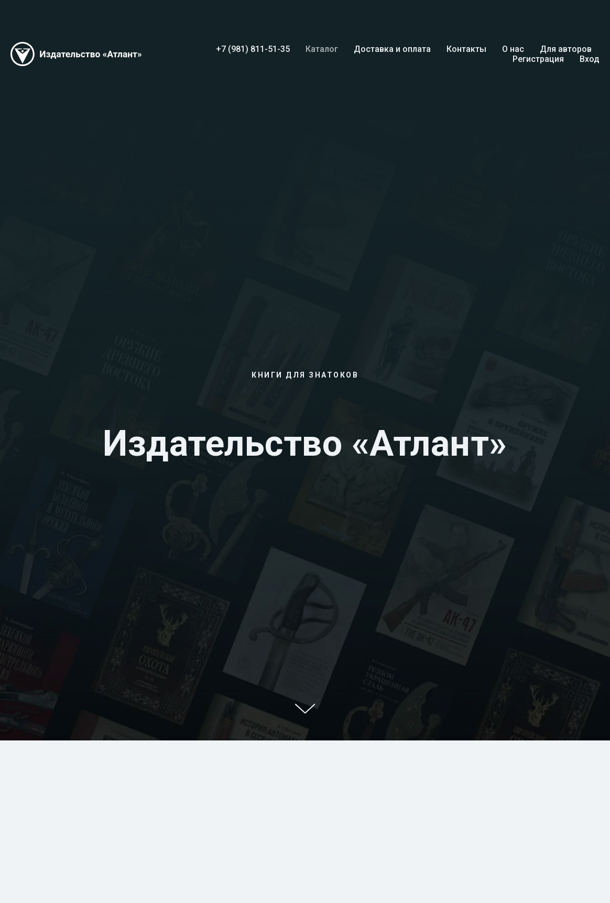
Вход (590, 59)
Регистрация (538, 59)
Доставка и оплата (392, 49)
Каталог (322, 49)
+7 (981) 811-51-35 (253, 49)
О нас (513, 49)
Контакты (466, 49)
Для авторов (566, 49)
